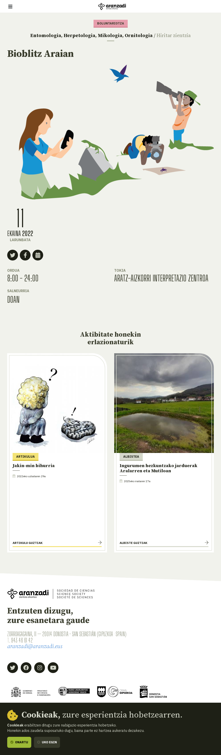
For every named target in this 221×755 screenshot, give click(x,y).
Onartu (19, 742)
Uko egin (47, 742)
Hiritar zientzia (173, 36)
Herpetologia (79, 36)
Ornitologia (139, 36)
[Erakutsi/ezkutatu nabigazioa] (10, 6)
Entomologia (45, 36)
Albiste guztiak (133, 543)
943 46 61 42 (22, 640)
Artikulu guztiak (27, 543)
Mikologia (110, 36)
